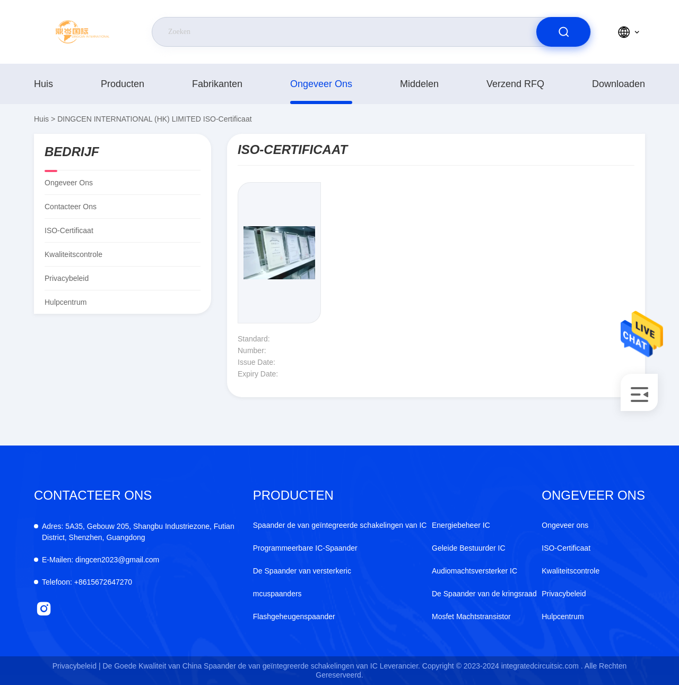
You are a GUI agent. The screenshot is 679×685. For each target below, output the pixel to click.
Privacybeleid (67, 278)
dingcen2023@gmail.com (100, 559)
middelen (419, 84)
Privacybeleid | (77, 666)
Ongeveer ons (321, 84)
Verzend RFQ (515, 84)
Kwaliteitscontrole (73, 254)
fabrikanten (217, 84)
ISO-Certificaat (566, 548)
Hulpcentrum (65, 302)
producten (122, 84)
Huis (43, 84)
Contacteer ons (71, 206)
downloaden (618, 84)
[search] (563, 32)
